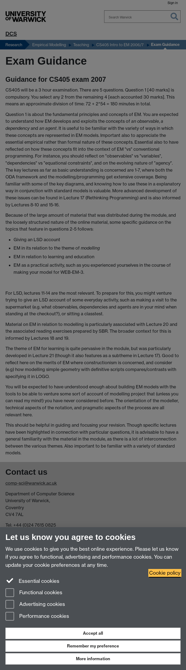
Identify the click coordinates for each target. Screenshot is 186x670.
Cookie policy (165, 573)
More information (93, 658)
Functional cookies (33, 593)
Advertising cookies (35, 605)
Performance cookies (37, 617)
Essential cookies (32, 580)
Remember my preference (93, 646)
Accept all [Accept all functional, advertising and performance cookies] (93, 633)
